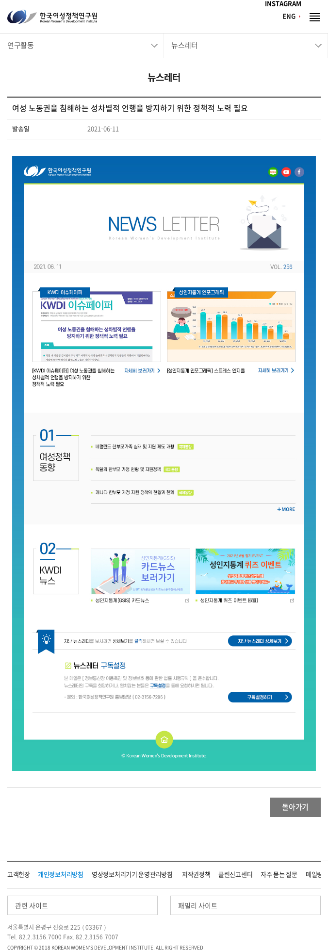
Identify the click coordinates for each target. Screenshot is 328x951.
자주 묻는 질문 (279, 874)
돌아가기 (295, 807)
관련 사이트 (31, 905)
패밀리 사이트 (197, 905)
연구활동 (20, 45)
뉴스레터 (184, 45)
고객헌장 (18, 874)
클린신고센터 (235, 874)
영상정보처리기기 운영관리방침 (132, 874)
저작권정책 (196, 874)
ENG (288, 16)
